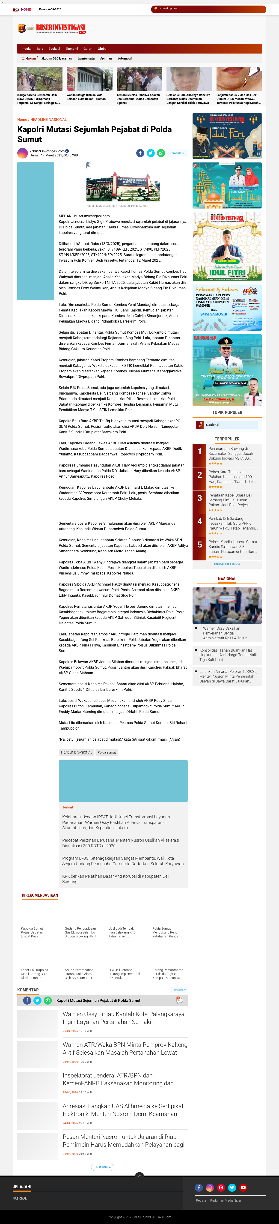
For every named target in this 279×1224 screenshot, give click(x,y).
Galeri (87, 49)
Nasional (212, 425)
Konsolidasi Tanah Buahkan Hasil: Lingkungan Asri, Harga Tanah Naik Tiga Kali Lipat (228, 655)
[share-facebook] (140, 153)
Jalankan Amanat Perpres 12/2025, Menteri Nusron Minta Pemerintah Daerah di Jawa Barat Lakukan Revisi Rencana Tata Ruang (228, 676)
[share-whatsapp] (161, 153)
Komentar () (178, 153)
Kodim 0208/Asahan (57, 58)
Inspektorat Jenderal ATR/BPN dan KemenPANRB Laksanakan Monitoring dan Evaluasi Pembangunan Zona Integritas (118, 1083)
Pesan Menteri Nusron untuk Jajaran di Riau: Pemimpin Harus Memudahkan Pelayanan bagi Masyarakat (123, 1144)
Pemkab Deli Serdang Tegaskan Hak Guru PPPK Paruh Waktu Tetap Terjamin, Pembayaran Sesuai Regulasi (232, 523)
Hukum (31, 58)
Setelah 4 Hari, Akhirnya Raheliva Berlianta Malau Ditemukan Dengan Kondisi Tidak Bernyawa (188, 99)
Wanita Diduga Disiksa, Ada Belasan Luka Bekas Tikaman (86, 97)
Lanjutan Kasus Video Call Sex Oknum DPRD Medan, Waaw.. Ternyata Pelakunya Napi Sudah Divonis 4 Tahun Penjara (237, 99)
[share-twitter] (151, 153)
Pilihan (107, 58)
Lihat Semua (103, 1167)
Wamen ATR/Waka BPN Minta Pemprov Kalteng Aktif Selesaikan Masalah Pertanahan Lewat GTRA (125, 1052)
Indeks (26, 49)
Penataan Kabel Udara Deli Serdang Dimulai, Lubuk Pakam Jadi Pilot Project (230, 500)
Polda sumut (107, 752)
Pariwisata (87, 58)
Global (102, 49)
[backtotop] (139, 1176)
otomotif (125, 58)
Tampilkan (179, 989)
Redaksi (201, 1200)
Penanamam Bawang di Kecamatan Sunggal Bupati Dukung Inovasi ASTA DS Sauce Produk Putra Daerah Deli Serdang (231, 453)
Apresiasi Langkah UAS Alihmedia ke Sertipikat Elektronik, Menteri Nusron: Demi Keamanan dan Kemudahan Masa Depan (123, 1114)
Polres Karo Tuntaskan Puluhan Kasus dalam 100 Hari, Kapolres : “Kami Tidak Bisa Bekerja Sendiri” (231, 477)
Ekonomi (71, 49)
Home (26, 9)
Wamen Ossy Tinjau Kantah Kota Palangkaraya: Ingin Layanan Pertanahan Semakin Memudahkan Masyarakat (124, 1022)
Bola (40, 49)
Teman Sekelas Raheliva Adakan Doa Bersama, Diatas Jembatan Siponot (138, 99)
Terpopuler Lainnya (227, 564)
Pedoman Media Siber (225, 1200)
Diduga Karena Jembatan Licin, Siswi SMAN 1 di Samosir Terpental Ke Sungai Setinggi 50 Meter (37, 99)
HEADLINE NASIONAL (48, 119)
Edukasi (54, 49)
